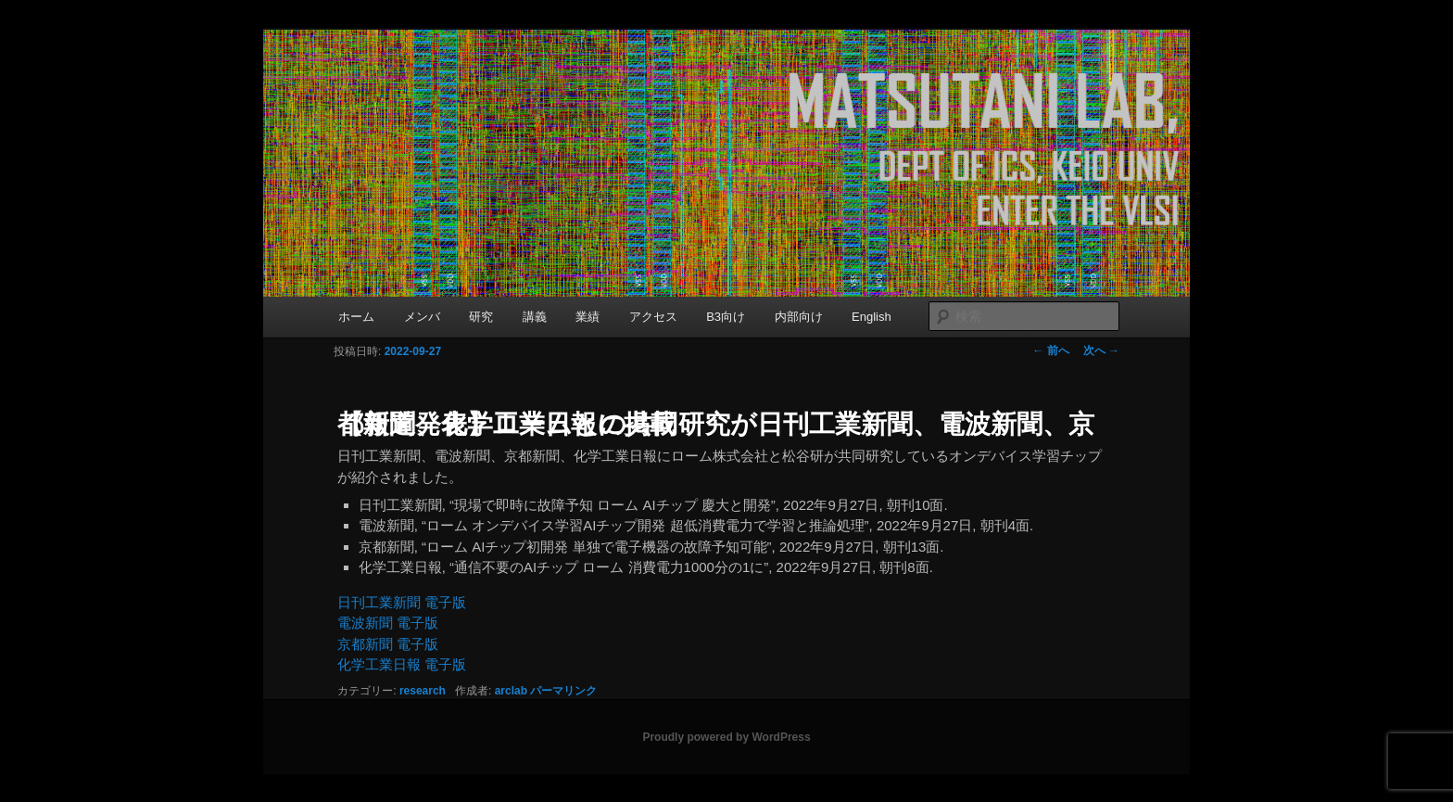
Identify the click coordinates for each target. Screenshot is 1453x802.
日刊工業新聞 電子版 (401, 602)
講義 (535, 317)
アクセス (653, 317)
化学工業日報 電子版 (401, 664)
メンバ (422, 317)
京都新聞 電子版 (387, 644)
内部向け (799, 317)
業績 (587, 317)
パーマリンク (563, 690)
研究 (481, 317)
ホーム (356, 317)
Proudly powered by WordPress (726, 737)
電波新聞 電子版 (387, 622)
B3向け (725, 317)
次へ (1101, 350)
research (422, 690)
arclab (511, 690)
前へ (1050, 350)
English (871, 317)
